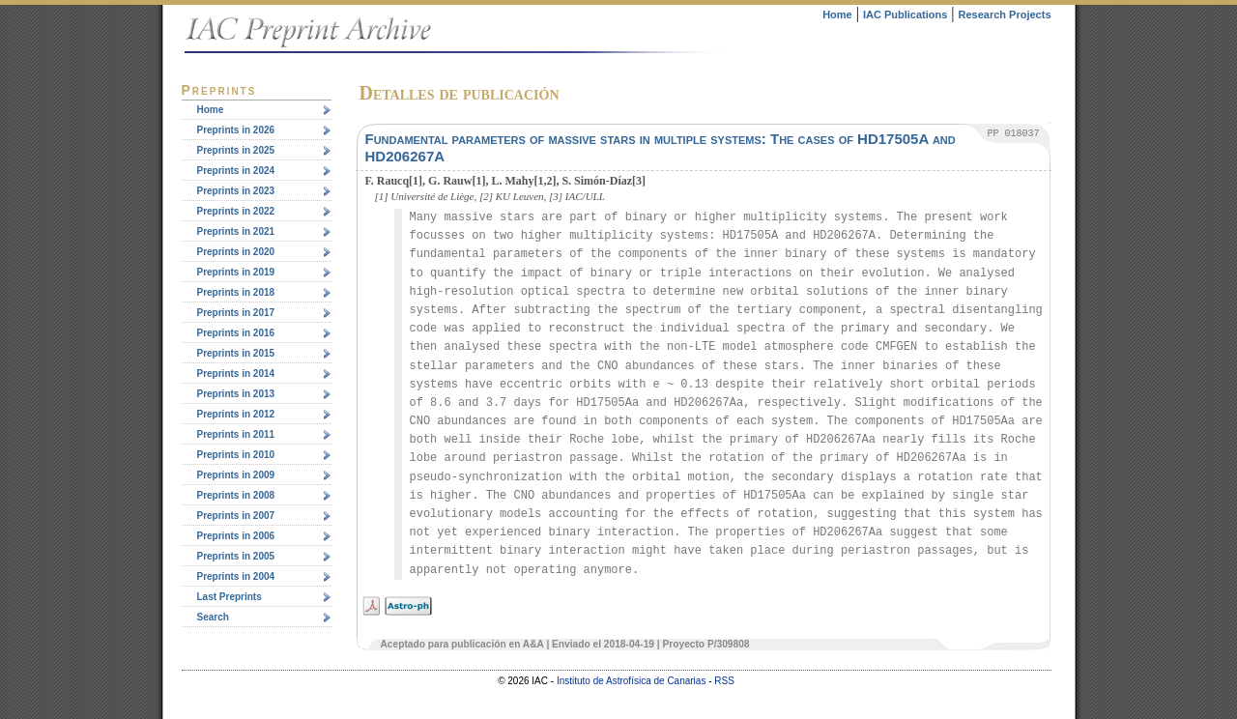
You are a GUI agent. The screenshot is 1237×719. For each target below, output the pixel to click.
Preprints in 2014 (236, 373)
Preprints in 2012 (236, 414)
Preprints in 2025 (236, 150)
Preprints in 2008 (236, 495)
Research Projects (1005, 14)
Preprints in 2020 (236, 251)
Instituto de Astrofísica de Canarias (631, 681)
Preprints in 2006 (236, 536)
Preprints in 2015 (236, 353)
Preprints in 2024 (236, 170)
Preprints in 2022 (236, 211)
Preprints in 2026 (236, 130)
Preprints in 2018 (236, 292)
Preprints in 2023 (236, 191)
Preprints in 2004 (236, 576)
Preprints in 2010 (236, 454)
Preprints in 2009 (236, 475)
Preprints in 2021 (236, 231)
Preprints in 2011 (236, 434)
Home (837, 14)
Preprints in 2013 (236, 393)
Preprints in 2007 (236, 515)
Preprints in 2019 (236, 272)
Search (213, 617)
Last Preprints (229, 596)
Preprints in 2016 (236, 333)
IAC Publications (905, 14)
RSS (724, 681)
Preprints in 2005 (236, 556)
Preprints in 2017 (236, 312)
